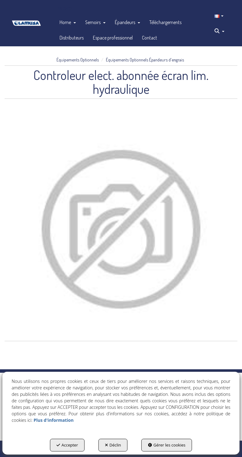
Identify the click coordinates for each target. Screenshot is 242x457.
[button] (26, 23)
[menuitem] (68, 22)
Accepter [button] (67, 445)
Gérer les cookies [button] (167, 445)
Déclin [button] (113, 445)
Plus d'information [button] (54, 420)
